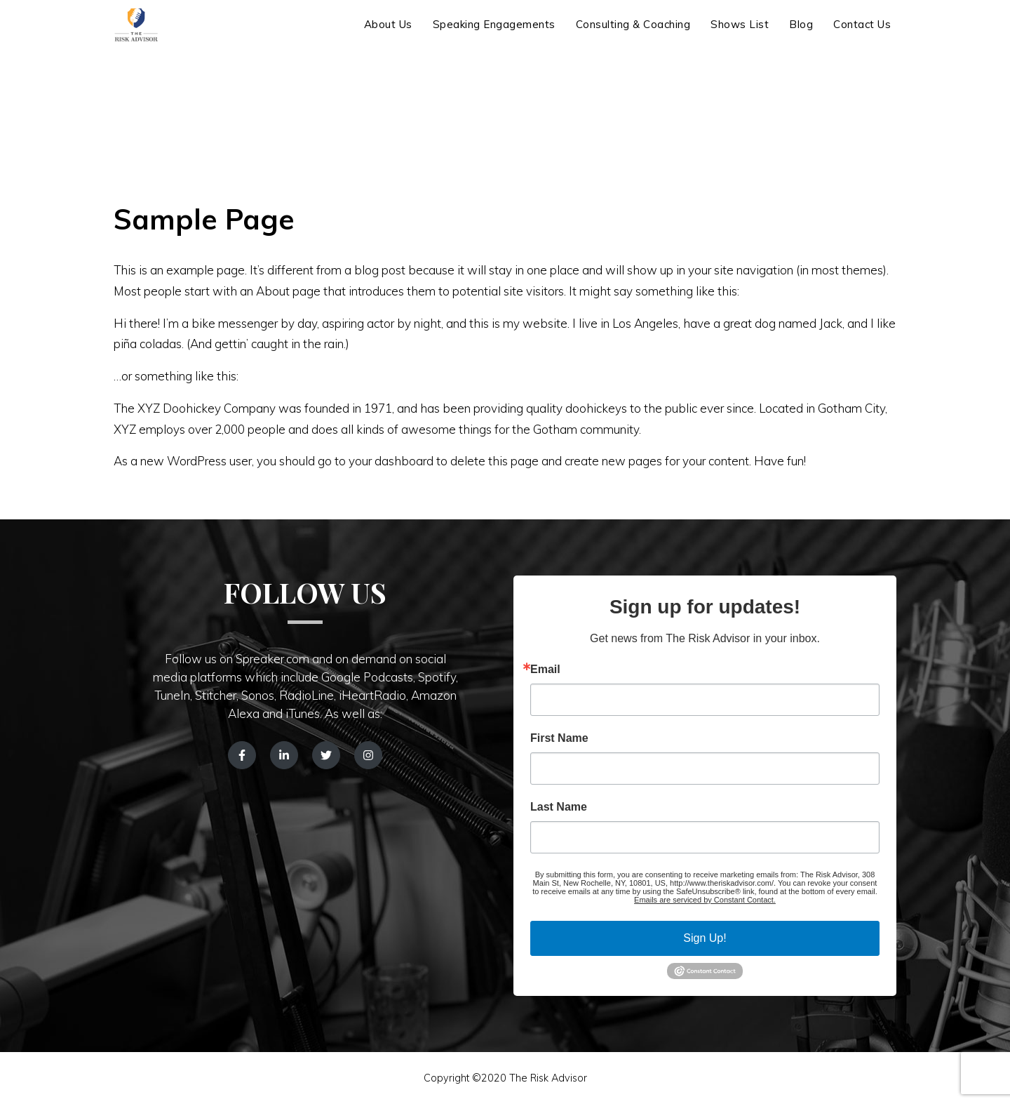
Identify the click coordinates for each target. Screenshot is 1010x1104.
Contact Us (862, 33)
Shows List (740, 33)
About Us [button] (388, 33)
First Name (559, 738)
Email (545, 669)
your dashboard (391, 460)
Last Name (558, 807)
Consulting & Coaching (633, 33)
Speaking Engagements (494, 33)
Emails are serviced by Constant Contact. (705, 900)
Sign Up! (704, 938)
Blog (801, 33)
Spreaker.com (272, 658)
